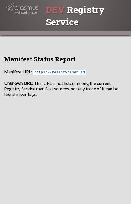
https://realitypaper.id (59, 72)
